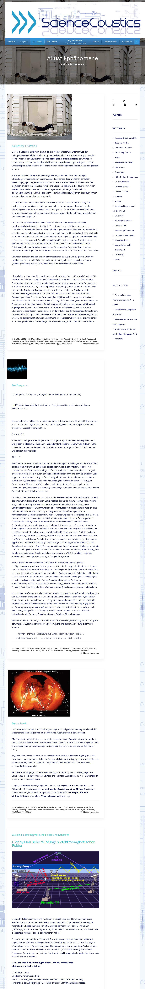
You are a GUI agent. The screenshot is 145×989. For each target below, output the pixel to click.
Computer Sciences (45, 809)
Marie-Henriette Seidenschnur (45, 339)
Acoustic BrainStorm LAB (75, 339)
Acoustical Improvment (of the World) (79, 648)
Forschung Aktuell (62, 341)
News (117, 259)
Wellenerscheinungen (124, 235)
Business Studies (122, 143)
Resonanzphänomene (124, 230)
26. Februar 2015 (21, 807)
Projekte (118, 196)
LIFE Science (76, 341)
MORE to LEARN (90, 341)
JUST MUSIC (35, 650)
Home (117, 157)
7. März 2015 (19, 648)
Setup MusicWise (47, 343)
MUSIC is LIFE (47, 650)
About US (119, 338)
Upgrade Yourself (64, 343)
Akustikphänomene (44, 341)
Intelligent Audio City (124, 162)
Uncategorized (121, 240)
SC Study (35, 343)
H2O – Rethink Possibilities (126, 177)
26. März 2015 (20, 339)
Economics (119, 172)
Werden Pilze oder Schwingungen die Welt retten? (123, 300)
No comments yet (91, 343)
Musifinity (16, 343)
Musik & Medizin (122, 181)
